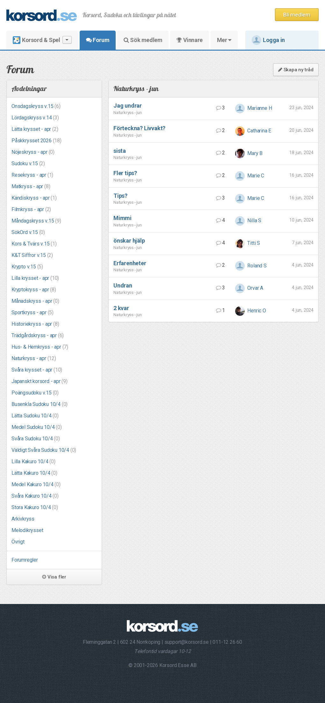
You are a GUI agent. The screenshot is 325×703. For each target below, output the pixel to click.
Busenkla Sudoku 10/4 (39, 404)
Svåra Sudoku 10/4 (35, 439)
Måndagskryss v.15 (36, 221)
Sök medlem (143, 40)
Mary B (249, 153)
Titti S (247, 243)
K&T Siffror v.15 (32, 255)
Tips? (120, 195)
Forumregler (24, 560)
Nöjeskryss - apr (32, 152)
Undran (122, 285)
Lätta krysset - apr (34, 129)
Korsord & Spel (42, 40)
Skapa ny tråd (296, 70)
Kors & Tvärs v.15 (34, 244)
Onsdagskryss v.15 (36, 106)
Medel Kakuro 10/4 (36, 484)
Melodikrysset (27, 530)
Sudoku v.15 (28, 163)
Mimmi (122, 218)
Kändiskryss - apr (34, 198)
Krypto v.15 (27, 267)
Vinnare (189, 40)
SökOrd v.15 (28, 232)
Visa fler (54, 577)
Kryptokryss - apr (33, 290)
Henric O (250, 311)
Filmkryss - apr (31, 209)
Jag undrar (127, 105)
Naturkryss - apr (33, 358)
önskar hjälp (129, 240)
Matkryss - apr (30, 186)
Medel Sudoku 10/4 (36, 427)
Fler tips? (125, 173)
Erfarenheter (129, 263)
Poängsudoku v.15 (35, 393)
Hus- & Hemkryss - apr (39, 347)
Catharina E (253, 131)
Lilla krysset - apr (35, 278)
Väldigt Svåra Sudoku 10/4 (43, 450)
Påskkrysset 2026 (36, 141)
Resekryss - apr (32, 175)
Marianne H (253, 108)
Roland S (251, 266)
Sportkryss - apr (32, 312)
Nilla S (248, 220)
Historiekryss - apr (35, 324)
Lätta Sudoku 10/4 (35, 416)
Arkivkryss (22, 519)
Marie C (249, 176)
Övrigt (18, 542)
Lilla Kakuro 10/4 (33, 461)
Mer (224, 40)
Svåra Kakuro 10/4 (35, 496)
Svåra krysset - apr (36, 370)
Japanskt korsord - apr (39, 381)
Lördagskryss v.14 (35, 118)
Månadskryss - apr (35, 301)
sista (119, 150)
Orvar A (249, 288)
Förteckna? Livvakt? (139, 128)
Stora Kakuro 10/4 (34, 507)
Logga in (268, 40)
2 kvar (121, 308)
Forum (97, 40)
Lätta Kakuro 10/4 (34, 473)
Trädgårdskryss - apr (37, 335)
